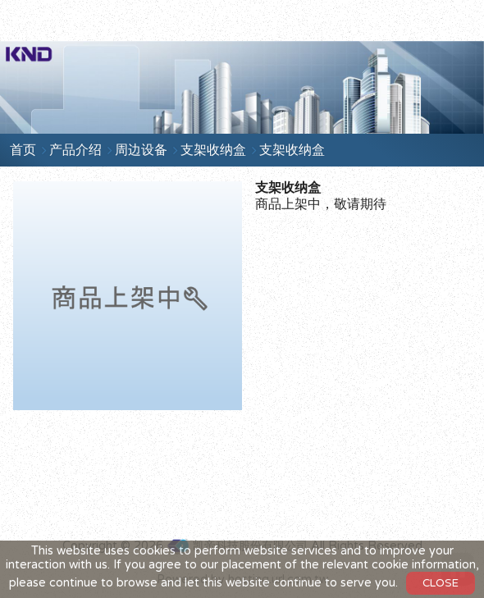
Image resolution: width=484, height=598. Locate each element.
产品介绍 (75, 150)
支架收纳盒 (213, 150)
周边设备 (141, 150)
